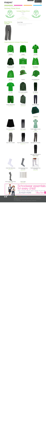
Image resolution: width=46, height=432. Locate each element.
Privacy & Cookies (29, 200)
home (5, 6)
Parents (7, 6)
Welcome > (23, 16)
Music (20, 196)
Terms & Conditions (24, 200)
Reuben (35, 200)
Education (15, 196)
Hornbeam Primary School (12, 6)
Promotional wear (24, 196)
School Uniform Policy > (23, 17)
